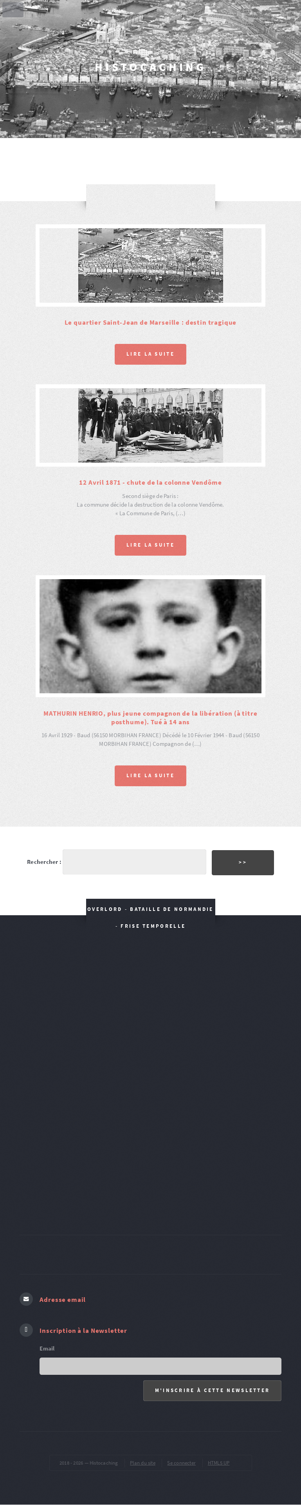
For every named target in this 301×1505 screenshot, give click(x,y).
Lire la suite (150, 354)
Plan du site (142, 1463)
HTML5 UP (219, 1463)
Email (47, 1348)
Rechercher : (44, 861)
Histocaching (150, 67)
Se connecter (181, 1463)
